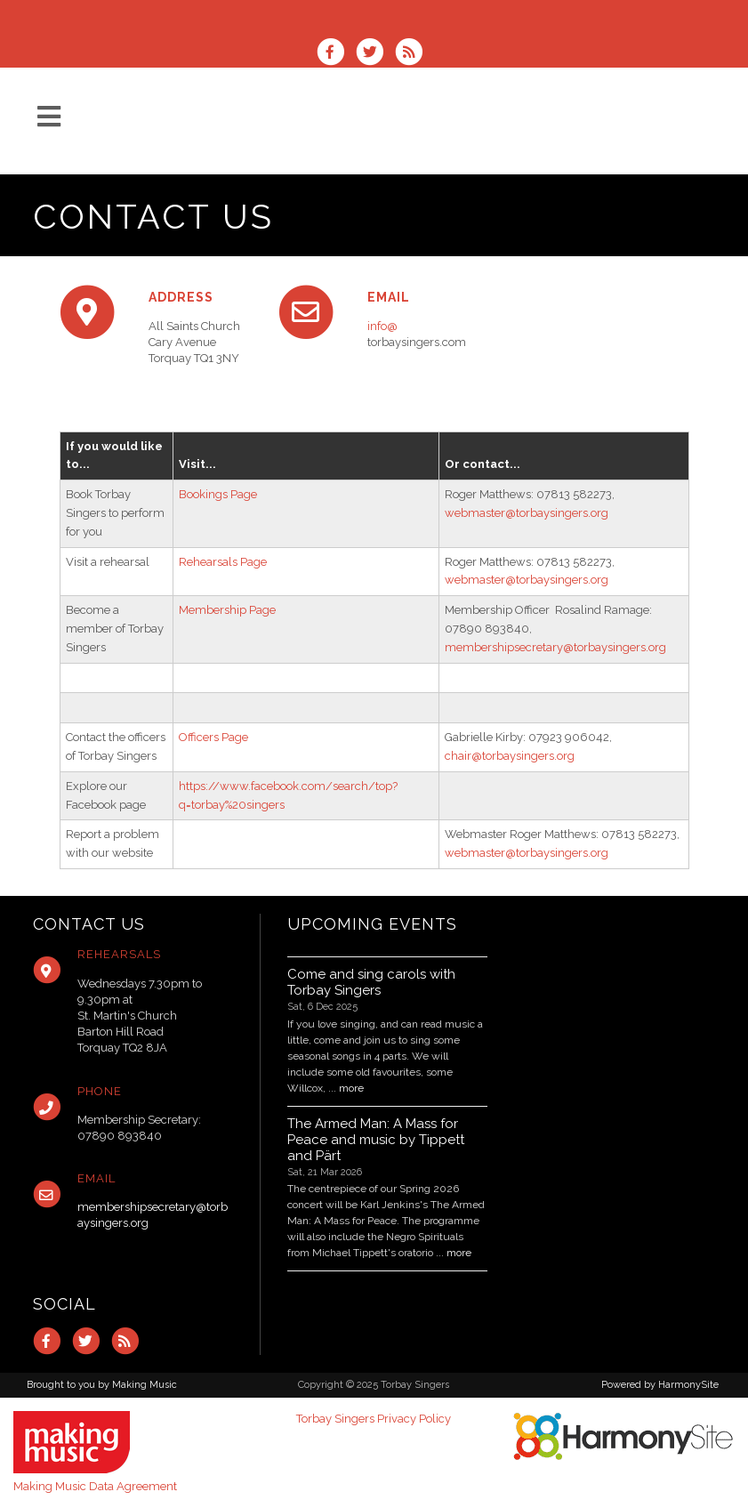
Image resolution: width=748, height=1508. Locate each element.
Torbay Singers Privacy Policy (373, 1418)
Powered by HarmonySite (660, 1385)
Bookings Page (218, 494)
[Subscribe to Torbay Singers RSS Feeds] (413, 53)
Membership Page (227, 610)
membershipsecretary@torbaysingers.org (555, 647)
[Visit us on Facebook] (336, 53)
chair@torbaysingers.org (510, 755)
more (351, 1088)
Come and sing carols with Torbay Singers (371, 982)
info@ (382, 326)
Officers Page (213, 737)
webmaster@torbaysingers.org (526, 513)
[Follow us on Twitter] (375, 53)
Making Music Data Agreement (95, 1486)
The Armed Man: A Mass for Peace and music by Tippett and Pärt (375, 1140)
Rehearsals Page (223, 562)
